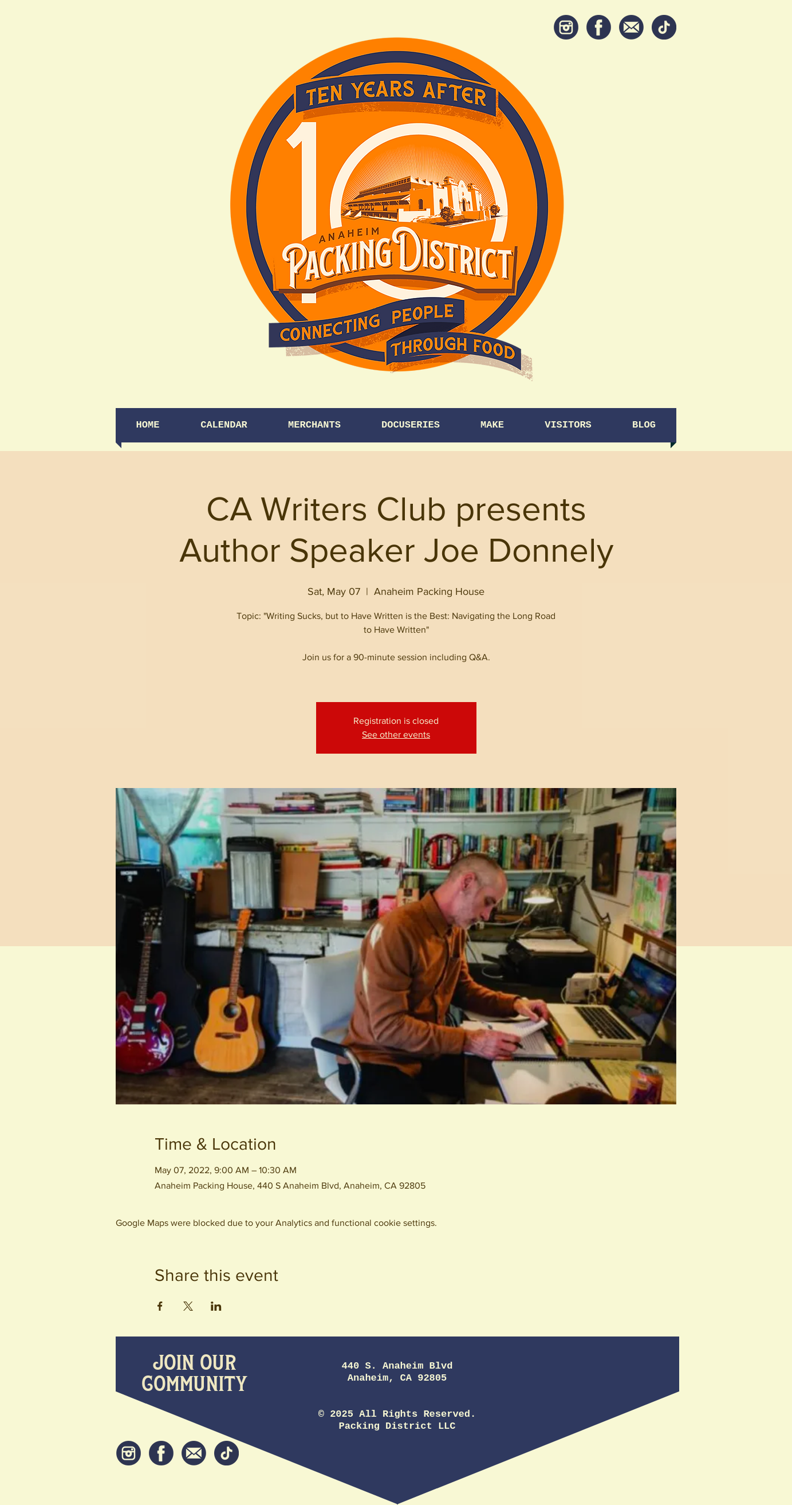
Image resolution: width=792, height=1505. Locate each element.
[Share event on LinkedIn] (216, 1306)
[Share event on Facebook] (160, 1306)
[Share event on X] (188, 1306)
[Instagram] (566, 27)
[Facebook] (598, 27)
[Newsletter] (631, 27)
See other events (396, 734)
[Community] (194, 1384)
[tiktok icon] (664, 27)
